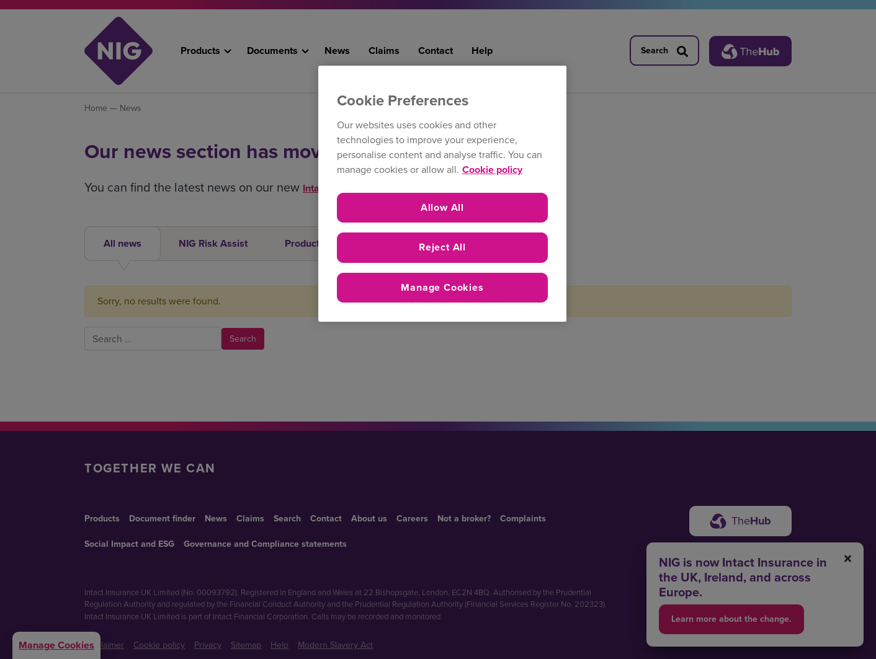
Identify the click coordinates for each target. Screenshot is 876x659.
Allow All (442, 207)
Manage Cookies (442, 287)
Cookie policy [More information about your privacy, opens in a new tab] (492, 169)
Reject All (442, 247)
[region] (442, 194)
